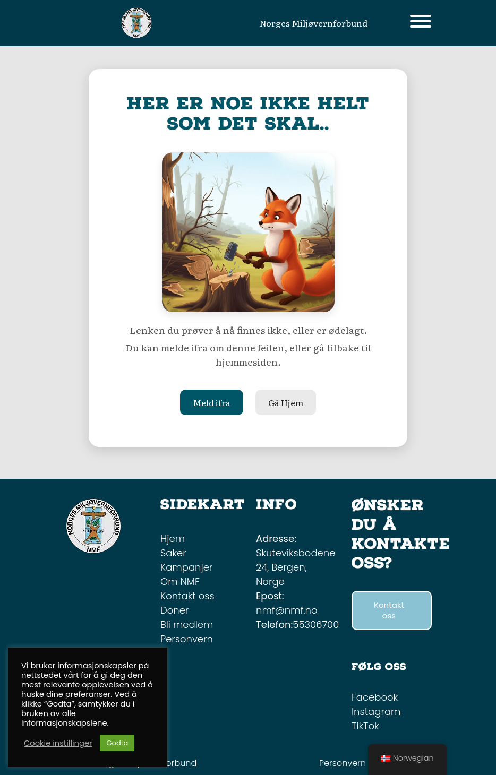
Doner (174, 610)
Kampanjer (186, 567)
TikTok (365, 726)
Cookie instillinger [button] (58, 743)
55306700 (316, 624)
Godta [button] (117, 743)
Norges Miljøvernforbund (313, 22)
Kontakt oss (187, 595)
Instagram (376, 711)
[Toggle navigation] (420, 23)
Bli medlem (186, 624)
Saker (173, 552)
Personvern (186, 638)
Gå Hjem (285, 402)
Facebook (375, 697)
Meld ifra (211, 402)
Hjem (172, 538)
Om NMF (180, 581)
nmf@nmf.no (287, 610)
